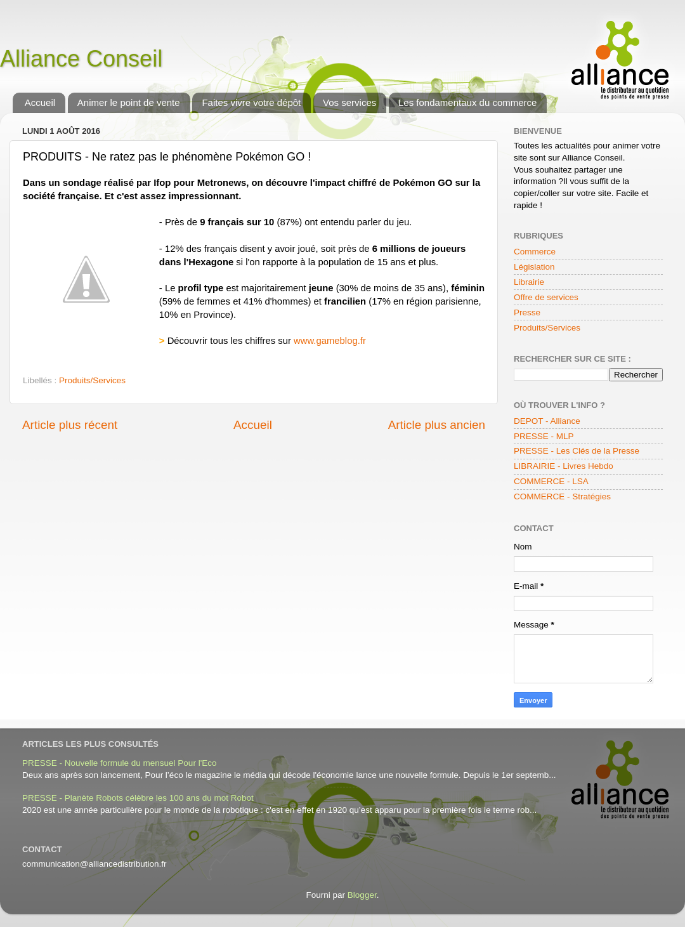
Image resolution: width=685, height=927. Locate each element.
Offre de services (546, 297)
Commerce (535, 251)
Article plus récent (69, 424)
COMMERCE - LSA (551, 481)
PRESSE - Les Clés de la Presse (576, 451)
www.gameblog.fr (330, 341)
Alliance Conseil (81, 59)
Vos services (349, 102)
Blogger (362, 895)
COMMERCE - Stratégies (562, 496)
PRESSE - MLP (544, 436)
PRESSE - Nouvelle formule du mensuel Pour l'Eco (119, 763)
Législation (534, 267)
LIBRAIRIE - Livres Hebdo (563, 466)
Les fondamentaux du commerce (467, 102)
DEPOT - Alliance (547, 421)
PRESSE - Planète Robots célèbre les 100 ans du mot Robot (138, 798)
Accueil (40, 102)
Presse (527, 312)
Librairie (529, 282)
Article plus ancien (436, 424)
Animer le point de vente (128, 102)
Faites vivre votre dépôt (251, 102)
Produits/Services (92, 380)
